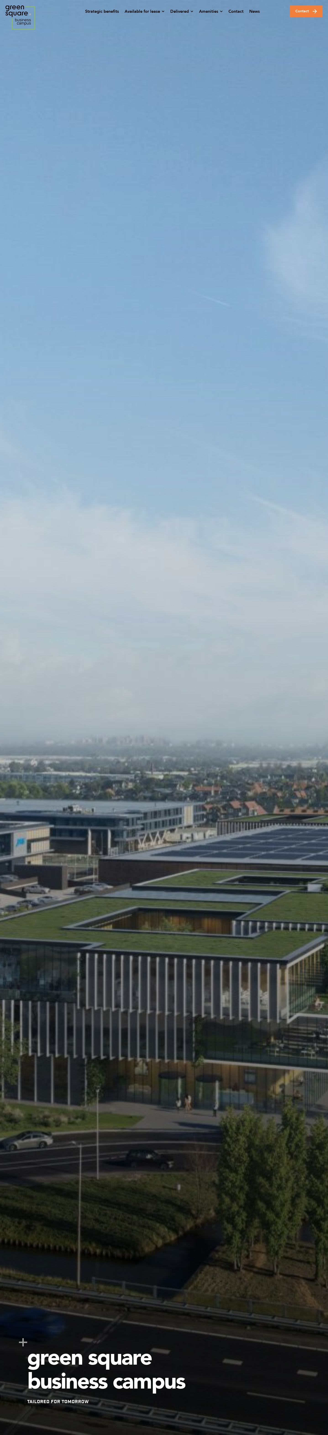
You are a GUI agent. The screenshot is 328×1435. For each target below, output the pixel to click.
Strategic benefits (102, 11)
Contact (236, 11)
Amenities (208, 11)
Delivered (179, 11)
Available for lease (142, 11)
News (254, 11)
